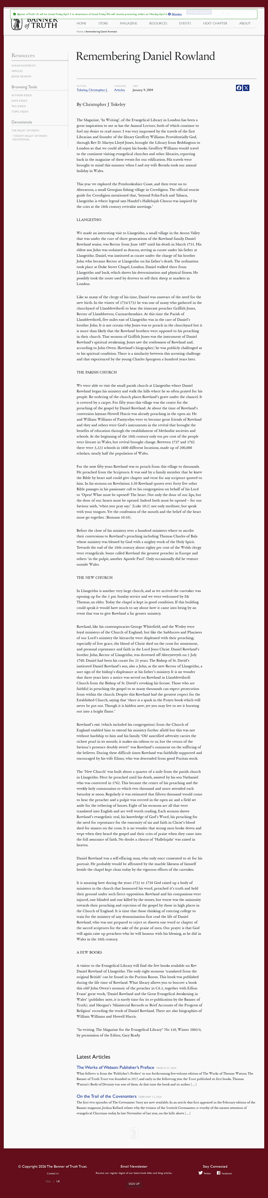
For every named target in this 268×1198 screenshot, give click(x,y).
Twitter (204, 1173)
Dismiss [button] (176, 14)
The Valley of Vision (26, 130)
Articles (119, 90)
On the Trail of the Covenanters (107, 1096)
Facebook (225, 1173)
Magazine (128, 25)
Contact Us (52, 1173)
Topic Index (21, 111)
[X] (246, 88)
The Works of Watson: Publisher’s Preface (115, 1067)
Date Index (20, 100)
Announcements (24, 65)
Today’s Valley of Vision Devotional (30, 137)
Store (103, 25)
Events (185, 25)
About (245, 25)
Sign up (134, 1183)
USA (48, 1181)
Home (79, 34)
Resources (158, 25)
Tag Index (19, 106)
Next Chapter (215, 25)
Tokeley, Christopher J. (92, 90)
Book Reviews (22, 76)
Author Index (22, 95)
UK (58, 1181)
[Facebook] (239, 88)
